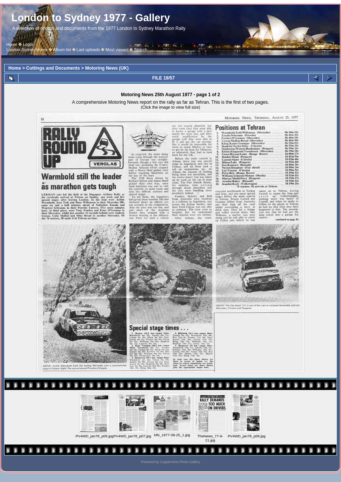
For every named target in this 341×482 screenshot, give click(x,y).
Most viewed (116, 49)
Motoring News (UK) (107, 68)
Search (140, 49)
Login (28, 44)
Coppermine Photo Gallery (180, 462)
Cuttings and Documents (53, 68)
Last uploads (88, 49)
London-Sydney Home (27, 49)
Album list (62, 49)
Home (11, 44)
